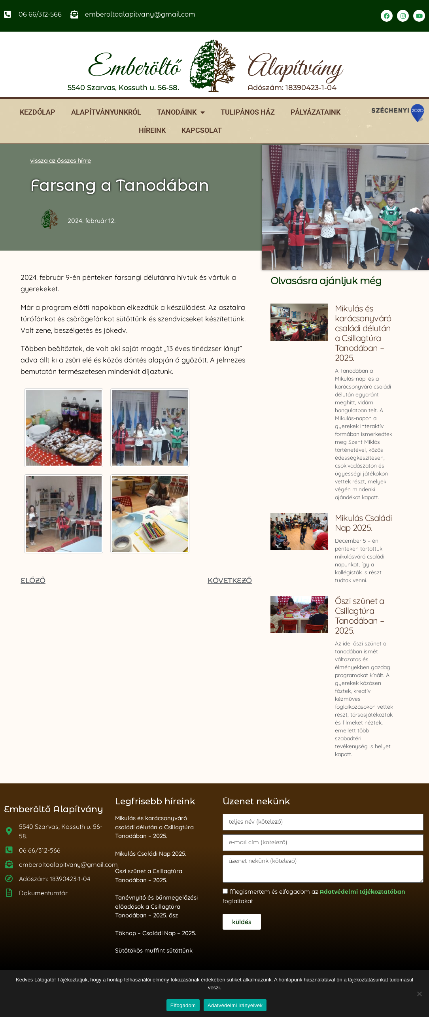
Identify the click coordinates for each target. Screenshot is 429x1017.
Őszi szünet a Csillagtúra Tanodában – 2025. (359, 615)
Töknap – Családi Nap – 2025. (155, 933)
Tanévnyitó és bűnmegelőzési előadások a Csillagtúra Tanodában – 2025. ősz (156, 906)
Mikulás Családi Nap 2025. (363, 522)
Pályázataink (315, 112)
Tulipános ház (248, 112)
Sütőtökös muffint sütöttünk (154, 950)
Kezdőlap (37, 112)
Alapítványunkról (106, 112)
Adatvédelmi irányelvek (235, 1005)
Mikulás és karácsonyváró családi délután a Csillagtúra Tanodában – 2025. (363, 333)
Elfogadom (183, 1005)
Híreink (152, 130)
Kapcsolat (201, 130)
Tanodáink (181, 112)
